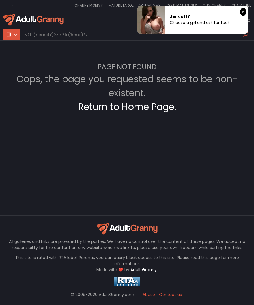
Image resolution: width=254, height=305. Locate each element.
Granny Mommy (88, 5)
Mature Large (121, 5)
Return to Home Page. (127, 106)
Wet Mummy (149, 5)
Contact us (170, 294)
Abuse (149, 294)
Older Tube (241, 5)
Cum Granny (214, 5)
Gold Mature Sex (181, 5)
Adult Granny (143, 270)
